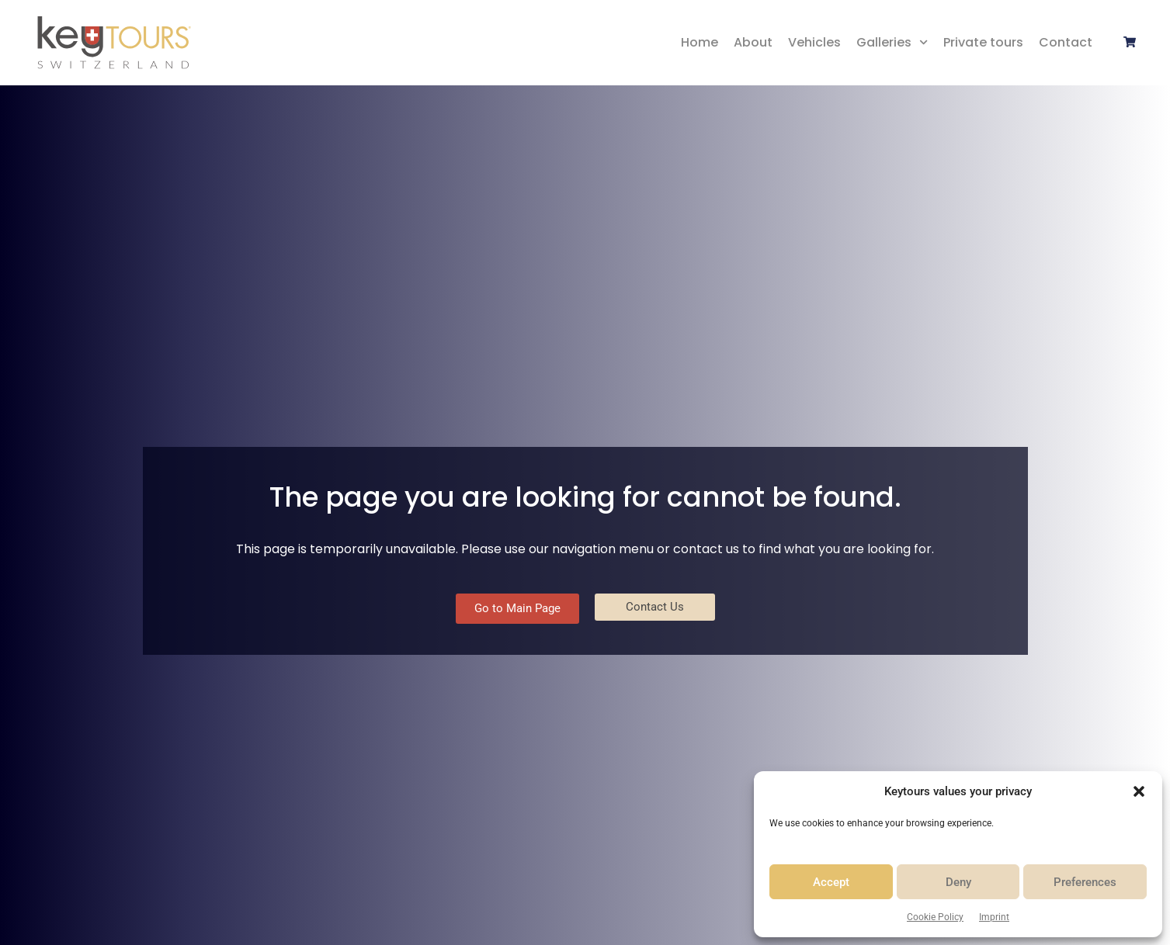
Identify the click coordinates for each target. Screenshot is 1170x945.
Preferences (1085, 882)
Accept (831, 882)
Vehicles (814, 42)
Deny (958, 882)
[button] (1139, 791)
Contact (1065, 42)
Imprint (994, 917)
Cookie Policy (935, 917)
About (753, 42)
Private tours (983, 42)
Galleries (892, 42)
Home (699, 42)
